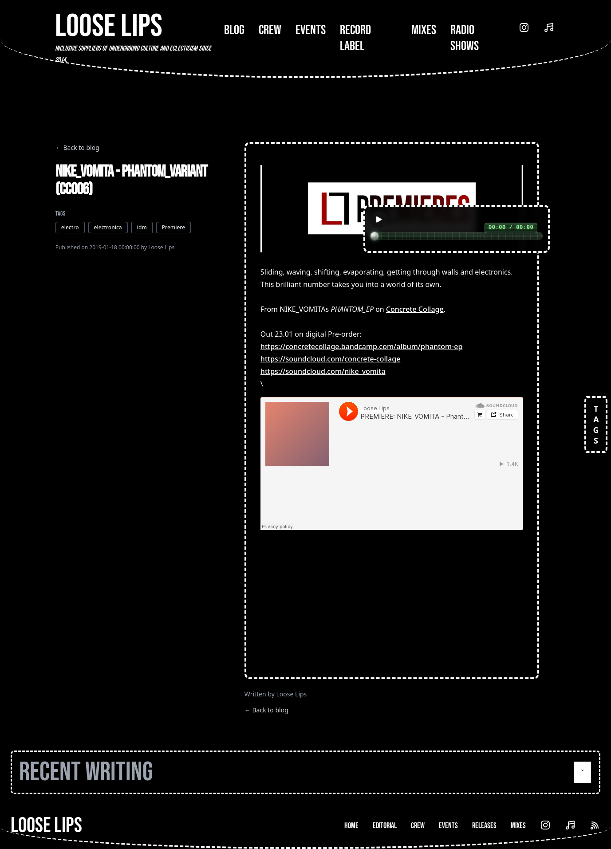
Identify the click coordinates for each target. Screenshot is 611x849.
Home (351, 825)
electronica (108, 227)
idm (142, 227)
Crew (270, 30)
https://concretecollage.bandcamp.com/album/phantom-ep (361, 346)
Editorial (385, 825)
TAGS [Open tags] (596, 424)
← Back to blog (77, 147)
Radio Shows (464, 38)
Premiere (173, 227)
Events (311, 30)
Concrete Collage (415, 309)
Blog (234, 30)
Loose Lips (161, 247)
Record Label (355, 38)
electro (70, 227)
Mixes (423, 30)
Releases (484, 825)
